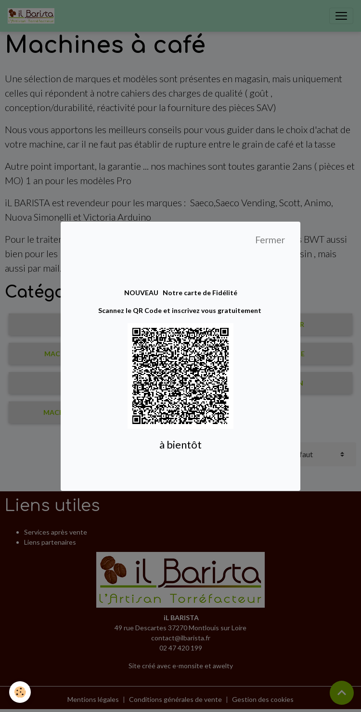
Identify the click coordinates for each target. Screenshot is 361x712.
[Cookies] (20, 692)
